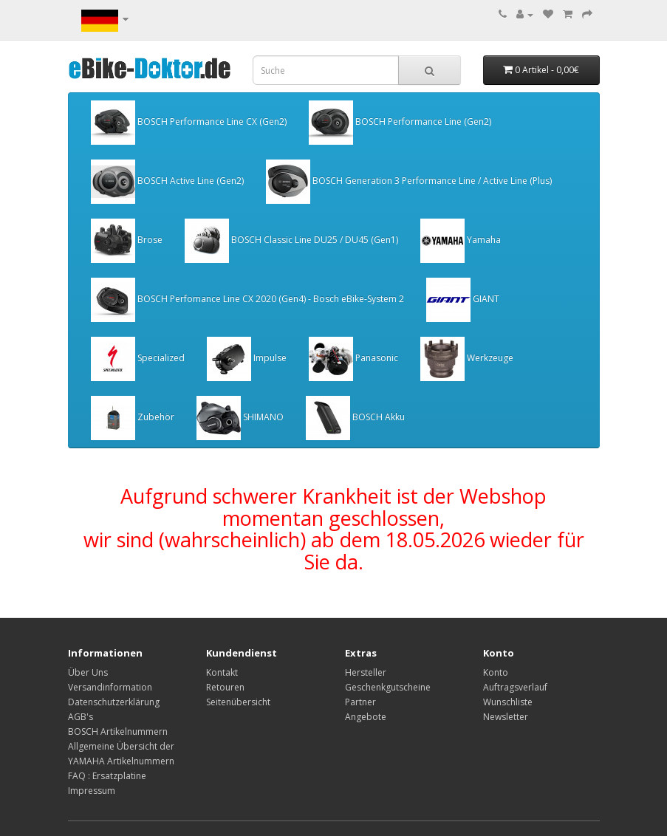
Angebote (365, 716)
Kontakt (222, 672)
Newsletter (505, 716)
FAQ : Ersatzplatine (107, 776)
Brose (127, 241)
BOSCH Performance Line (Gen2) (400, 122)
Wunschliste (508, 702)
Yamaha (460, 241)
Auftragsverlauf (515, 687)
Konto (495, 672)
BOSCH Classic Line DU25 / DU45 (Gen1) (291, 241)
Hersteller (365, 672)
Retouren (225, 687)
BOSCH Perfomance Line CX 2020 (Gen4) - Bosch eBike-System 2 (247, 300)
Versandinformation (110, 687)
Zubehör (132, 418)
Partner (360, 702)
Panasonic (353, 359)
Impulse (247, 359)
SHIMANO (240, 418)
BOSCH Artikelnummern (118, 731)
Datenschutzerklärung (114, 702)
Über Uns (88, 672)
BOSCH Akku (355, 418)
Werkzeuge (466, 359)
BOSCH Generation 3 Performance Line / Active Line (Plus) (409, 182)
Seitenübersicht (238, 702)
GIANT (462, 300)
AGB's (80, 716)
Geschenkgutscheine (388, 687)
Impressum (91, 790)
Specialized (138, 359)
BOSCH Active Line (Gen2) (167, 182)
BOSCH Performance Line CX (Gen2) (189, 122)
